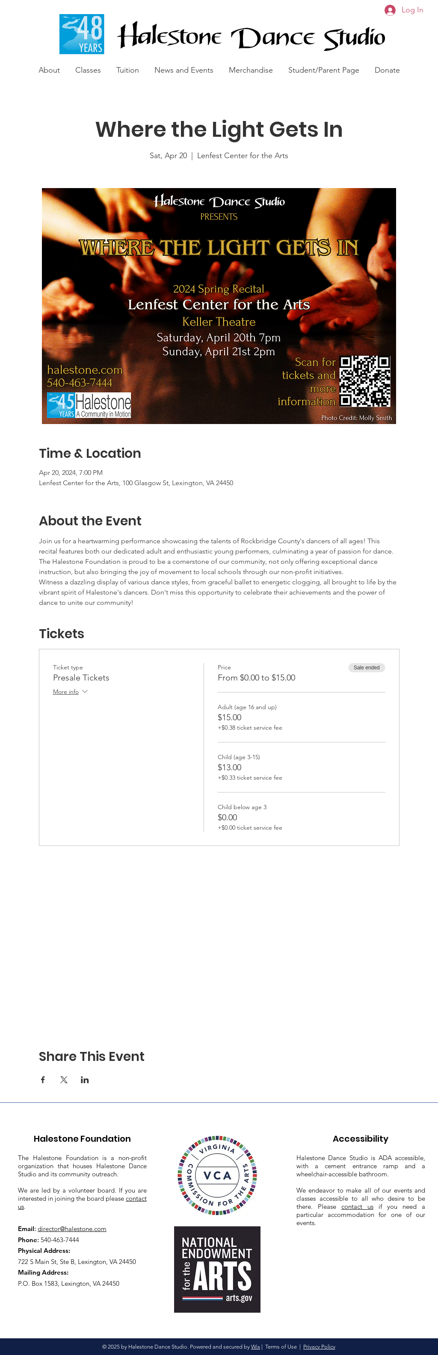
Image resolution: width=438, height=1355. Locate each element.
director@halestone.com (72, 1229)
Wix (255, 1346)
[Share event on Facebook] (43, 1079)
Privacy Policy (319, 1346)
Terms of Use (281, 1346)
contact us (357, 1206)
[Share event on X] (64, 1079)
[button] (49, 66)
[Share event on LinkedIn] (85, 1079)
